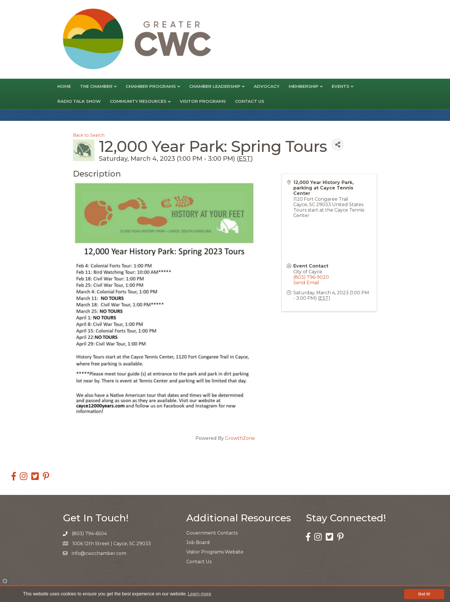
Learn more (199, 593)
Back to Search (88, 135)
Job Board (198, 542)
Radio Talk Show (79, 101)
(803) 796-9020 (311, 277)
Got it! (424, 594)
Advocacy (267, 86)
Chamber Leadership (214, 86)
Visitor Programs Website (214, 552)
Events (340, 86)
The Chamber (96, 86)
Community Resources (138, 101)
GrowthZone (240, 438)
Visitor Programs (203, 101)
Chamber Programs (151, 86)
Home (64, 86)
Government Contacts (212, 533)
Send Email (306, 282)
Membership (304, 86)
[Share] (337, 144)
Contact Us (249, 101)
